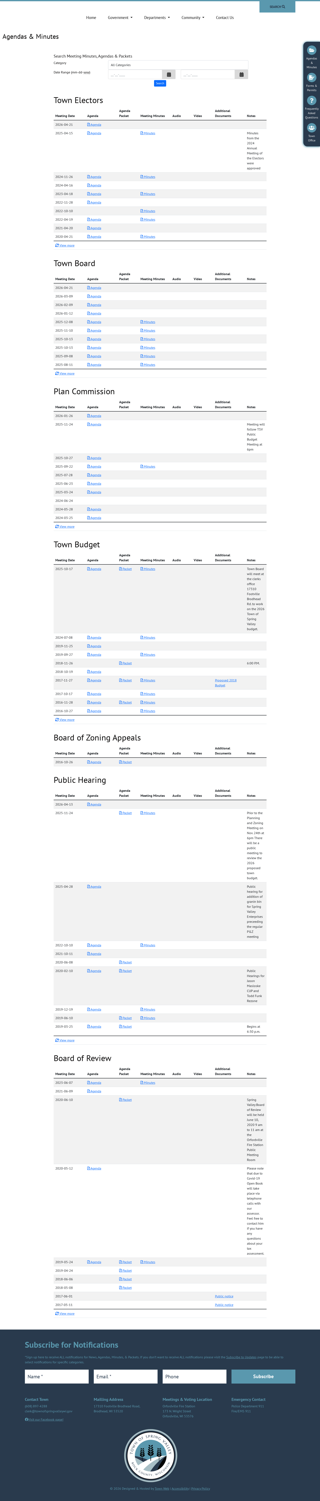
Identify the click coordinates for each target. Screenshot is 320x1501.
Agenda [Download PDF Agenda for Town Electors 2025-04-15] (94, 133)
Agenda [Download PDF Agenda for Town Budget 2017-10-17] (94, 694)
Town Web (162, 1488)
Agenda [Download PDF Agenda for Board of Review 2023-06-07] (94, 1082)
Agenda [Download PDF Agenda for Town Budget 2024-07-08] (94, 637)
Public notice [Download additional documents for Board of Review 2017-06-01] (224, 1296)
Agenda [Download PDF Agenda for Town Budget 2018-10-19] (94, 672)
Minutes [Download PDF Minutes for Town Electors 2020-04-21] (147, 236)
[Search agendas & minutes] (160, 83)
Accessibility (180, 1488)
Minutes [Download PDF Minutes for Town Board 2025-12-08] (147, 322)
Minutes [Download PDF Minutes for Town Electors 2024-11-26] (147, 177)
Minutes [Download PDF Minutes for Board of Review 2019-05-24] (147, 1262)
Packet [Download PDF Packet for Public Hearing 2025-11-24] (125, 813)
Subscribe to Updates (241, 1357)
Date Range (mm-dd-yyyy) (72, 72)
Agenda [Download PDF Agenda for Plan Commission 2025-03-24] (94, 492)
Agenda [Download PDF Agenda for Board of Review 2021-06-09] (94, 1091)
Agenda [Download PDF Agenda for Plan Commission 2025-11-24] (94, 424)
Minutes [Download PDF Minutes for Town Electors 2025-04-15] (147, 133)
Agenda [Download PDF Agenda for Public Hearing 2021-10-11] (94, 954)
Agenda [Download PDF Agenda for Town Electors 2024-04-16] (94, 185)
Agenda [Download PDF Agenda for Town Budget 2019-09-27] (94, 654)
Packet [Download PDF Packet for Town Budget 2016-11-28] (125, 702)
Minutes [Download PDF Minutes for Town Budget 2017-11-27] (147, 680)
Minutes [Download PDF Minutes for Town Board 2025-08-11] (147, 365)
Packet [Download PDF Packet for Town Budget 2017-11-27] (125, 680)
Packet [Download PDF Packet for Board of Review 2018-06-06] (125, 1279)
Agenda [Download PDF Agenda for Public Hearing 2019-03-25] (94, 1026)
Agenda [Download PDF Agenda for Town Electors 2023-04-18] (94, 194)
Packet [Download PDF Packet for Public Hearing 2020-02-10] (125, 971)
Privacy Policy (200, 1488)
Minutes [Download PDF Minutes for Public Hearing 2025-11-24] (147, 813)
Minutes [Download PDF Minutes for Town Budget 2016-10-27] (147, 711)
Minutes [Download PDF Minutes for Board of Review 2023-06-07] (147, 1082)
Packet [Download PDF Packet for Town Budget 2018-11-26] (125, 663)
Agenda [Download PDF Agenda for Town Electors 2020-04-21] (94, 236)
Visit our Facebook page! (45, 1419)
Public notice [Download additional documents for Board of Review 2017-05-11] (224, 1305)
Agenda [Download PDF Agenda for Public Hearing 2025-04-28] (94, 886)
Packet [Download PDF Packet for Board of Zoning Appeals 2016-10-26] (125, 762)
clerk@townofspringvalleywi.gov (48, 1411)
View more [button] (65, 245)
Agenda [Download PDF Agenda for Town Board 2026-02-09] (94, 305)
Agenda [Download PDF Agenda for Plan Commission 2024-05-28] (94, 509)
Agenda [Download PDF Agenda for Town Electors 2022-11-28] (94, 202)
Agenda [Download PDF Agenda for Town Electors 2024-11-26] (94, 177)
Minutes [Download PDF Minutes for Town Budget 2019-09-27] (147, 654)
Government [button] (118, 17)
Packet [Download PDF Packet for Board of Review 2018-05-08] (125, 1288)
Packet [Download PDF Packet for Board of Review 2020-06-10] (125, 1100)
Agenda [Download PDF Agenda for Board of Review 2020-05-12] (94, 1168)
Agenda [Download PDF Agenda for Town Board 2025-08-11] (94, 365)
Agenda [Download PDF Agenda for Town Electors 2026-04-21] (94, 124)
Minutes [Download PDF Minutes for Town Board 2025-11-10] (147, 330)
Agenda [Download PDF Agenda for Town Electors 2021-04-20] (94, 228)
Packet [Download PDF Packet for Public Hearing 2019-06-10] (125, 1018)
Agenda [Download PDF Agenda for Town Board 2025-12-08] (94, 322)
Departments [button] (155, 17)
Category (60, 63)
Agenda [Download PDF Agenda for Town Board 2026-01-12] (94, 313)
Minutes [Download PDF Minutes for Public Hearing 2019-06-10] (147, 1018)
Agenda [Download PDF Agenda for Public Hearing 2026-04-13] (94, 804)
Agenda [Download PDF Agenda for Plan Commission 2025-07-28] (94, 475)
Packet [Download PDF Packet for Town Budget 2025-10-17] (125, 569)
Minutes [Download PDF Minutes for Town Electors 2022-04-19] (147, 219)
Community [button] (191, 17)
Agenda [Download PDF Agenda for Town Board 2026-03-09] (94, 296)
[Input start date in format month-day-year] (135, 74)
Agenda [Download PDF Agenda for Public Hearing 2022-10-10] (94, 945)
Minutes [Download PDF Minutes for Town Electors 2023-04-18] (147, 194)
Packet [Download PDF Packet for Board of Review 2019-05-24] (125, 1262)
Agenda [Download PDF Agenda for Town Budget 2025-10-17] (94, 569)
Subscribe (263, 1376)
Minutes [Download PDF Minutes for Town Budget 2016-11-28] (147, 702)
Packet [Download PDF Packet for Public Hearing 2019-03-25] (125, 1026)
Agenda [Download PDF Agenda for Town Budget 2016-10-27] (94, 711)
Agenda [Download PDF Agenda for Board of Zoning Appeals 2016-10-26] (94, 762)
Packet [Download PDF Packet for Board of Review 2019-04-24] (125, 1270)
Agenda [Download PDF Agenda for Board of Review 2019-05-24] (94, 1262)
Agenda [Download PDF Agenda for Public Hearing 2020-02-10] (94, 971)
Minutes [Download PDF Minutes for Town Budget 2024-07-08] (147, 637)
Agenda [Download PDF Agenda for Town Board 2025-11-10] (94, 330)
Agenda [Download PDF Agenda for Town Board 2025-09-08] (94, 356)
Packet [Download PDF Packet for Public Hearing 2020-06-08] (125, 962)
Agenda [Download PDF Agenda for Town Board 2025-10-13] (94, 339)
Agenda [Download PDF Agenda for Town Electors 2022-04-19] (94, 219)
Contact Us (225, 17)
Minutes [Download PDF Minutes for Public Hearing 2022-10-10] (147, 945)
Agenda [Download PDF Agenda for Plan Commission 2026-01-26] (94, 416)
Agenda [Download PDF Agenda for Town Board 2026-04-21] (94, 288)
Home (91, 17)
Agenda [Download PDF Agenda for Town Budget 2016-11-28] (94, 702)
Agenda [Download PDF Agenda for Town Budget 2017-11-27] (94, 680)
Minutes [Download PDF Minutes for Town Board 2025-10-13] (147, 339)
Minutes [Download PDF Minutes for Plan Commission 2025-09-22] (147, 466)
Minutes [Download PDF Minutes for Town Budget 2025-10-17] (147, 569)
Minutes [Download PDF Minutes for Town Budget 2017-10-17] (147, 694)
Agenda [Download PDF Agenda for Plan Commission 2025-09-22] (94, 466)
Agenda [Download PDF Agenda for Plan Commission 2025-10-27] (94, 458)
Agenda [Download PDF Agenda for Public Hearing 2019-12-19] (94, 1009)
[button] (169, 74)
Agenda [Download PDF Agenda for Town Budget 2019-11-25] (94, 646)
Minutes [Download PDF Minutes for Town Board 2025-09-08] (147, 356)
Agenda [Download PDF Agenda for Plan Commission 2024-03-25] (94, 518)
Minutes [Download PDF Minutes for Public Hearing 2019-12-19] (147, 1009)
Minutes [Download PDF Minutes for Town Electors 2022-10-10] (147, 211)
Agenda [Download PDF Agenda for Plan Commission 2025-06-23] (94, 483)
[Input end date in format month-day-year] (208, 74)
